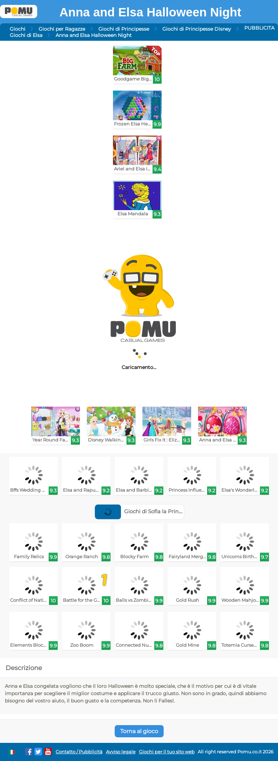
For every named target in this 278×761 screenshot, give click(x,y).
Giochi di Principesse (123, 29)
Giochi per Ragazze (62, 29)
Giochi (17, 29)
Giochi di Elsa (26, 35)
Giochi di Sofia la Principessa (146, 511)
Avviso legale (121, 751)
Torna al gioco (139, 731)
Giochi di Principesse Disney (196, 29)
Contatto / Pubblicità (79, 751)
